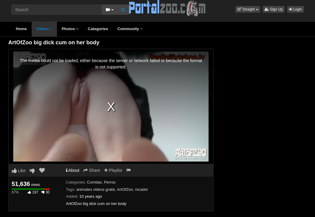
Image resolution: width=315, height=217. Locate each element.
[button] (247, 9)
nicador (141, 189)
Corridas (94, 182)
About (73, 170)
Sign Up (274, 9)
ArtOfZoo (125, 189)
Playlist (113, 170)
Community (130, 29)
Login (295, 9)
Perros (109, 182)
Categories (98, 29)
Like (19, 170)
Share (91, 170)
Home (21, 29)
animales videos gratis (95, 189)
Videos (44, 29)
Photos (70, 29)
